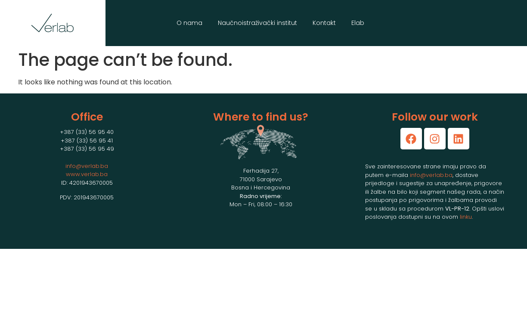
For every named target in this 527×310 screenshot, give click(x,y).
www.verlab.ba (87, 174)
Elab (357, 23)
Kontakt (324, 23)
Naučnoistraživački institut (257, 23)
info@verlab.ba (86, 166)
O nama (189, 23)
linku (466, 217)
